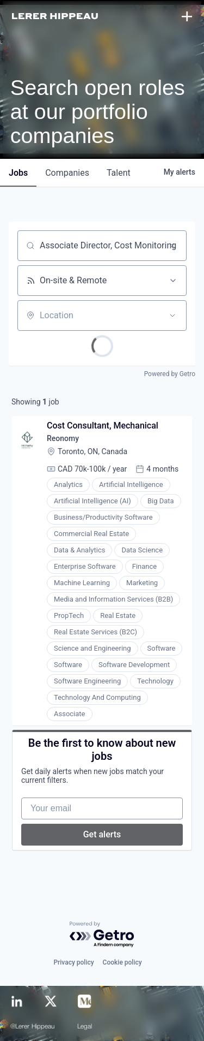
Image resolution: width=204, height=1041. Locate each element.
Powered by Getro (169, 374)
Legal (84, 1027)
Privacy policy (73, 962)
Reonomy (63, 438)
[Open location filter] (172, 316)
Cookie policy (122, 962)
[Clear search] (172, 246)
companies (67, 173)
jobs (18, 173)
